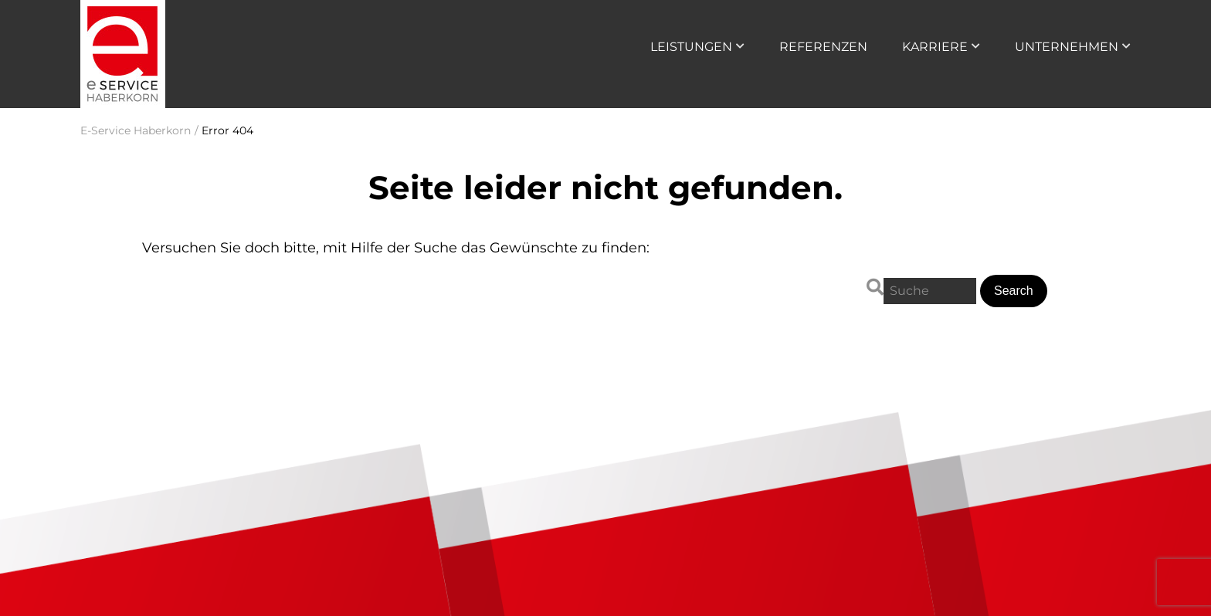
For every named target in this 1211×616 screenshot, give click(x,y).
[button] (1013, 291)
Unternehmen (1066, 46)
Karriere (935, 46)
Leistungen (691, 46)
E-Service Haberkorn (135, 130)
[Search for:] (930, 291)
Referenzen (823, 46)
